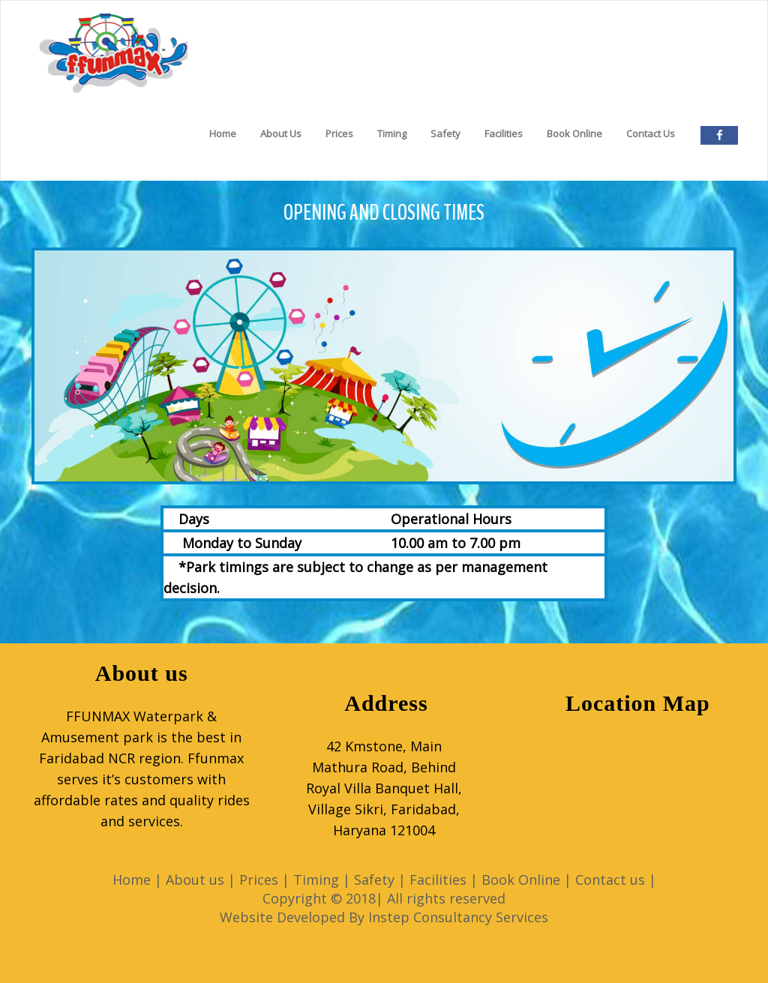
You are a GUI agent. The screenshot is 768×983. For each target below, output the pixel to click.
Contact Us (650, 133)
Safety (445, 133)
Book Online (574, 133)
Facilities (503, 133)
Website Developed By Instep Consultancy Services (384, 917)
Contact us (610, 880)
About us (195, 880)
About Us (281, 133)
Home (222, 133)
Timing (391, 133)
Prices (339, 133)
